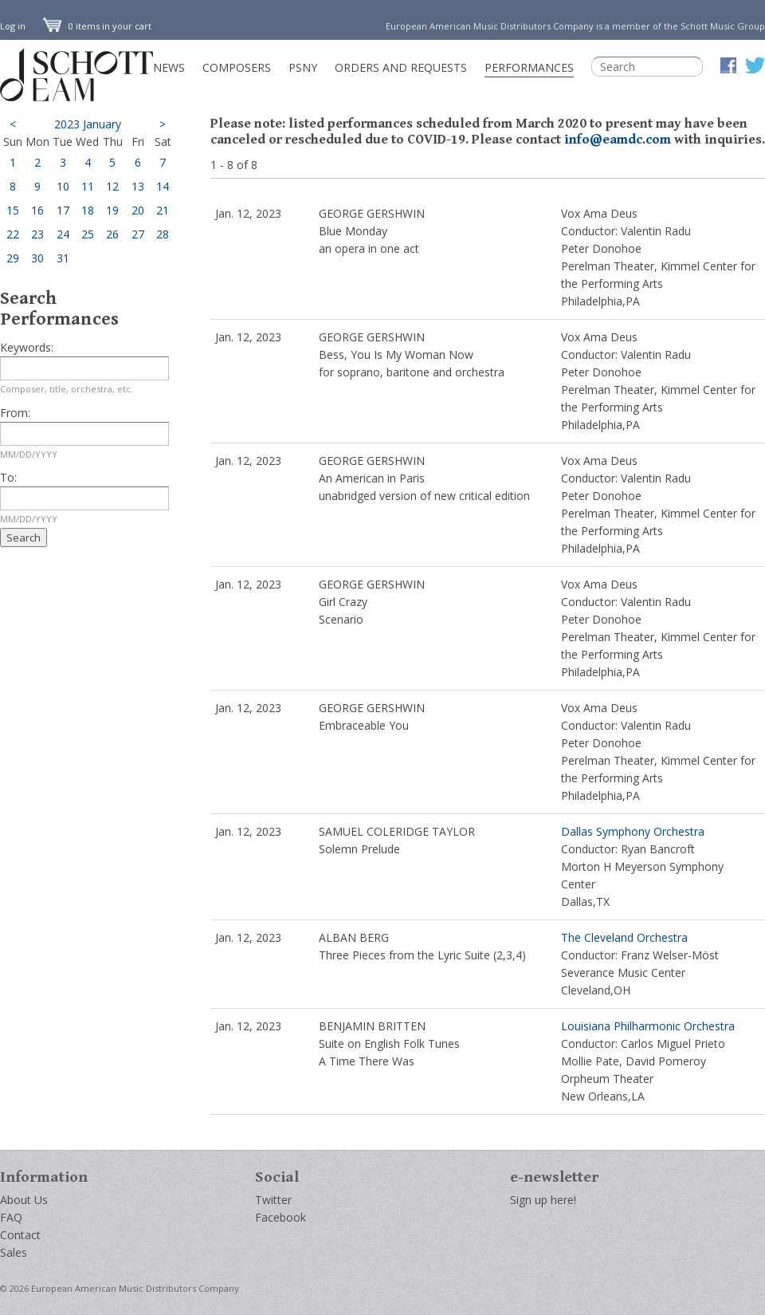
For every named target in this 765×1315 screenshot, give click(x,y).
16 (37, 210)
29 (12, 258)
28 (162, 234)
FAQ (11, 1217)
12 (112, 186)
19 (112, 210)
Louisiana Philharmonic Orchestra (648, 1025)
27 (137, 234)
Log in (13, 26)
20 (137, 210)
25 (87, 234)
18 (87, 210)
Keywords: (26, 347)
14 (162, 186)
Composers (236, 67)
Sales (13, 1252)
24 (63, 234)
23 (37, 234)
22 (12, 234)
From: (15, 412)
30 (37, 258)
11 (87, 186)
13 (137, 186)
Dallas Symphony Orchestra (632, 831)
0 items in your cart (97, 26)
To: (8, 477)
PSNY (302, 67)
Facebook (280, 1217)
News (169, 67)
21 (162, 210)
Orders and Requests (401, 67)
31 (63, 258)
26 (112, 234)
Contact (20, 1234)
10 (63, 186)
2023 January (87, 124)
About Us (24, 1199)
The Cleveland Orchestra (624, 937)
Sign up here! (543, 1199)
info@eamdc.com (617, 140)
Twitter (273, 1199)
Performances (529, 67)
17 (63, 210)
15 (12, 210)
